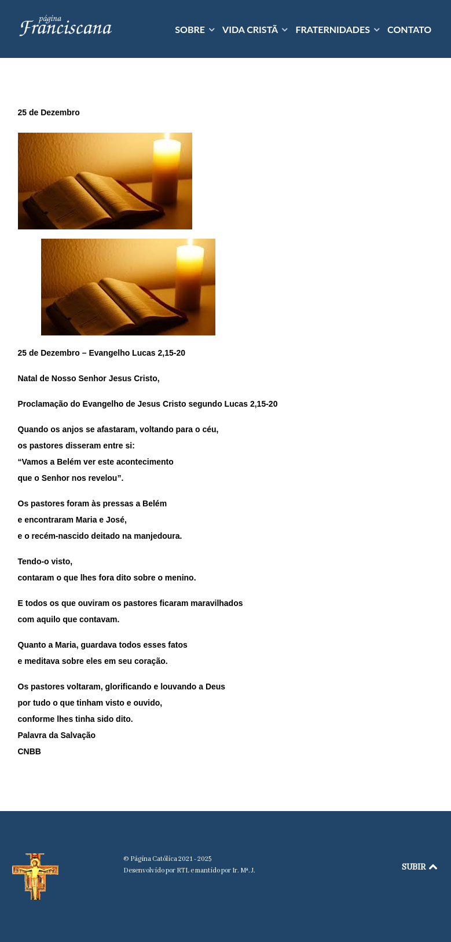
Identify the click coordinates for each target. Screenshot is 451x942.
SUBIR (420, 867)
